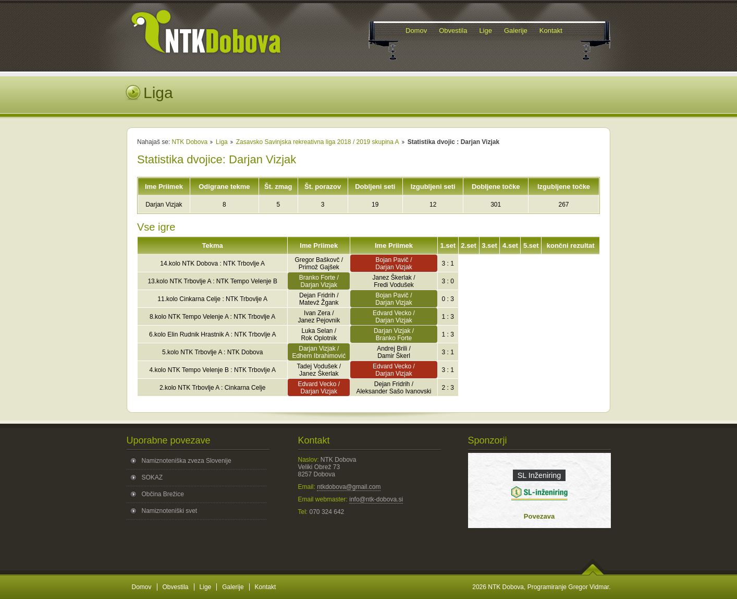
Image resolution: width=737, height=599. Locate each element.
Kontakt (265, 587)
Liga (222, 142)
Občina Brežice (163, 494)
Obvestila (176, 587)
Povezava (539, 516)
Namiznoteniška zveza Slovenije (186, 460)
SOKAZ (152, 477)
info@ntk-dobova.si (376, 499)
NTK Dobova (189, 142)
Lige (206, 587)
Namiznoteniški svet (170, 510)
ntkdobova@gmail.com (348, 486)
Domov (142, 587)
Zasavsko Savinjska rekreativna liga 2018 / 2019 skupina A (317, 142)
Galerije (232, 587)
